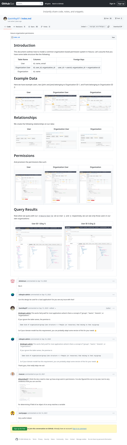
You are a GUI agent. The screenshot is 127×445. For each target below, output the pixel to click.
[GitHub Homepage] (17, 439)
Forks (46, 27)
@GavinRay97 (23, 379)
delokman (22, 281)
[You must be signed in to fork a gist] (119, 18)
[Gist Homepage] (8, 3)
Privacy (40, 439)
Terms (34, 439)
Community (60, 439)
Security (46, 439)
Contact (72, 439)
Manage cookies (81, 439)
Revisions (19, 27)
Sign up (121, 3)
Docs (66, 439)
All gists (48, 4)
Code (7, 27)
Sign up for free (19, 429)
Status (53, 439)
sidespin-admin (24, 295)
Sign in (112, 3)
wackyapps (23, 413)
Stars (33, 27)
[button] (108, 26)
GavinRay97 (14, 18)
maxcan (22, 374)
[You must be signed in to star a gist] (108, 18)
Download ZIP (117, 27)
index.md (26, 18)
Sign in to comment (79, 428)
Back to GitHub (57, 4)
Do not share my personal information (99, 439)
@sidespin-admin (24, 313)
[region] (64, 158)
